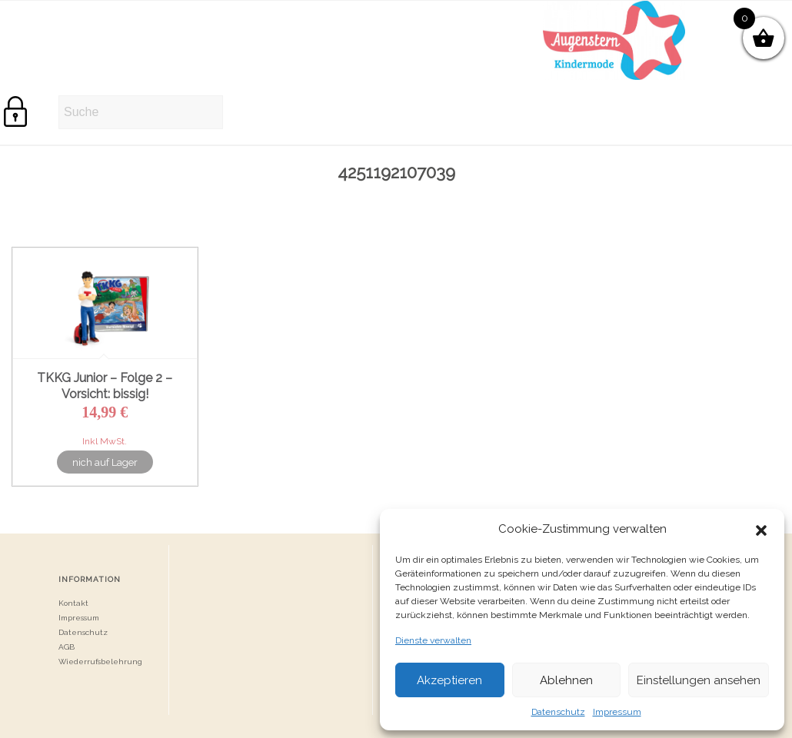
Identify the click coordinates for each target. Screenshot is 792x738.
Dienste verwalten (433, 640)
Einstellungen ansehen (698, 680)
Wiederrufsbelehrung (100, 661)
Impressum (617, 711)
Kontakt (73, 603)
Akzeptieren (449, 680)
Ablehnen (566, 680)
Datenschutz (558, 711)
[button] (761, 529)
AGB (66, 647)
